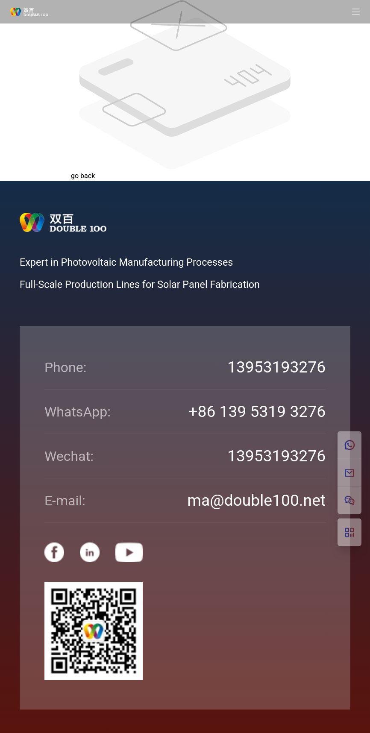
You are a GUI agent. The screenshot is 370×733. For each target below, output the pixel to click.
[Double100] (29, 12)
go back (83, 176)
